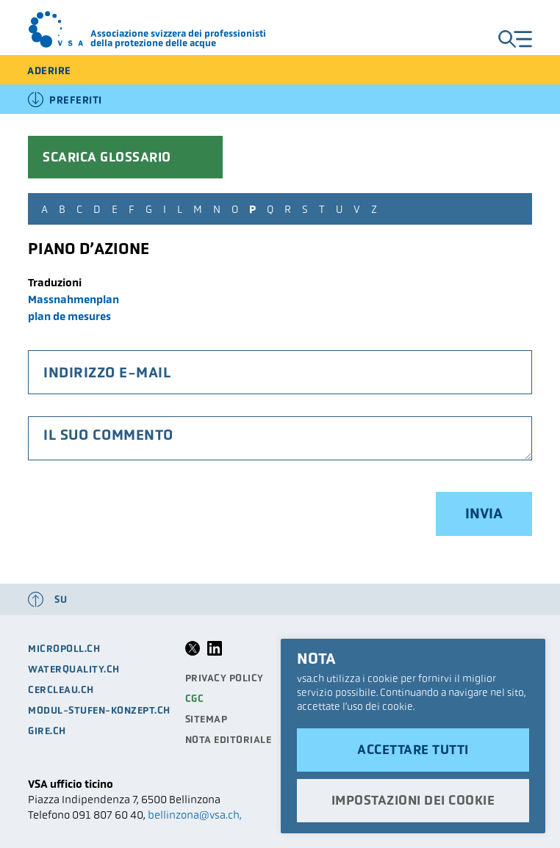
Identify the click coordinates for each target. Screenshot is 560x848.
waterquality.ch (74, 669)
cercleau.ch (61, 690)
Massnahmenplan (73, 299)
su (60, 599)
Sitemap (206, 719)
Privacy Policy (224, 678)
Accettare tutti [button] (413, 750)
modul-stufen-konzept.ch (99, 710)
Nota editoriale (228, 739)
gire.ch (47, 731)
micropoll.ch (64, 648)
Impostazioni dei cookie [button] (413, 800)
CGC (194, 698)
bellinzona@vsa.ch (194, 815)
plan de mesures (69, 316)
